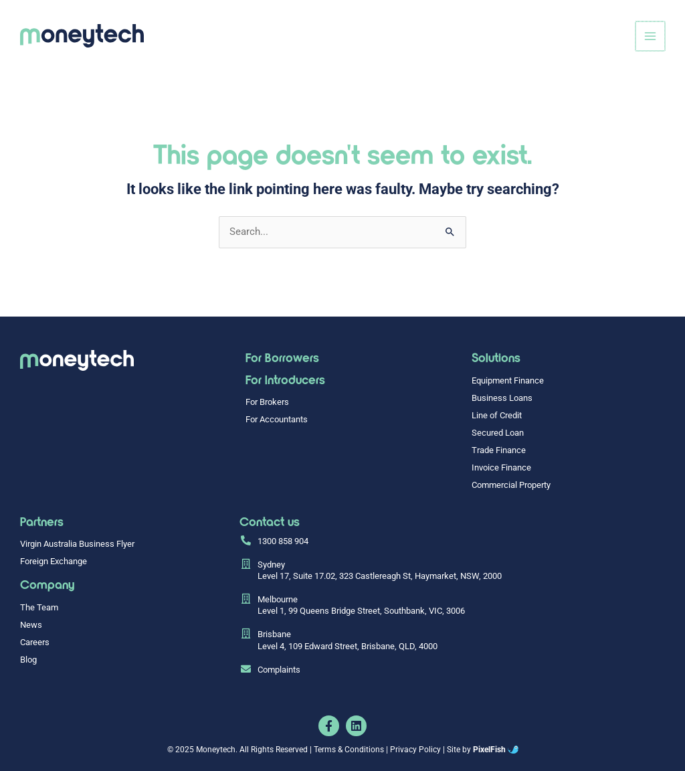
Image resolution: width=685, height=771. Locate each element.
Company (47, 584)
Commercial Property (511, 485)
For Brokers (267, 402)
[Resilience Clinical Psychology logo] (77, 360)
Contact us (269, 521)
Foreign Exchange (53, 561)
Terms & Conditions (349, 749)
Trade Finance (499, 450)
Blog (28, 660)
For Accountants (277, 419)
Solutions (496, 357)
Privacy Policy (415, 749)
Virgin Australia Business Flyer (77, 544)
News (31, 625)
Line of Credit (497, 415)
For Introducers (285, 379)
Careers (35, 642)
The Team (39, 607)
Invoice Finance (501, 467)
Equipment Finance (508, 380)
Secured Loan (498, 433)
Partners (42, 521)
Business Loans (502, 398)
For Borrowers (282, 357)
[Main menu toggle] (651, 36)
